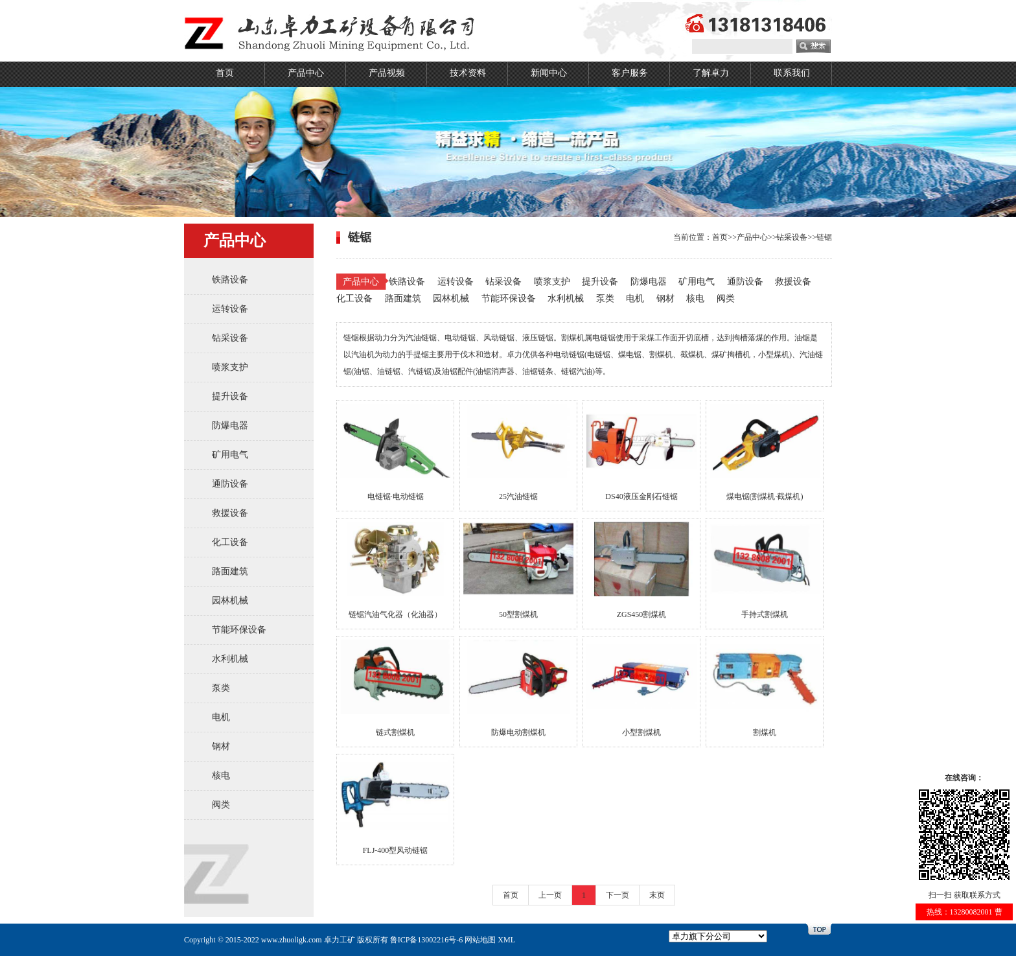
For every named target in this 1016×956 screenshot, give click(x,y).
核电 (221, 775)
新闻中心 (549, 73)
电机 (221, 717)
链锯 (824, 237)
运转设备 (230, 309)
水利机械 (230, 659)
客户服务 (630, 73)
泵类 (221, 688)
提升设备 (230, 396)
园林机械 (230, 600)
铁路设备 (230, 280)
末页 (657, 895)
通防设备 (230, 484)
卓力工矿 (339, 939)
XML (506, 939)
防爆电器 (230, 425)
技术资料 (468, 73)
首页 (225, 73)
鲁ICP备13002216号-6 (426, 939)
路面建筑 (230, 571)
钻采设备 (230, 338)
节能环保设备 (239, 630)
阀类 (221, 805)
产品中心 (306, 73)
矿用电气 (230, 455)
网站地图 (480, 939)
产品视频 (387, 73)
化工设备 (230, 542)
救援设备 (230, 513)
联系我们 (792, 73)
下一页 (617, 895)
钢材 (221, 746)
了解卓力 (711, 73)
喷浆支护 (230, 367)
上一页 (550, 895)
